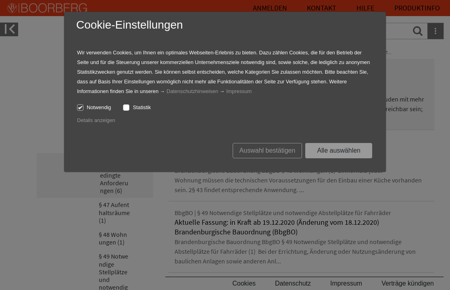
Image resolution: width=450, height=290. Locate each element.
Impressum (239, 91)
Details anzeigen (96, 120)
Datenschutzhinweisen (192, 91)
